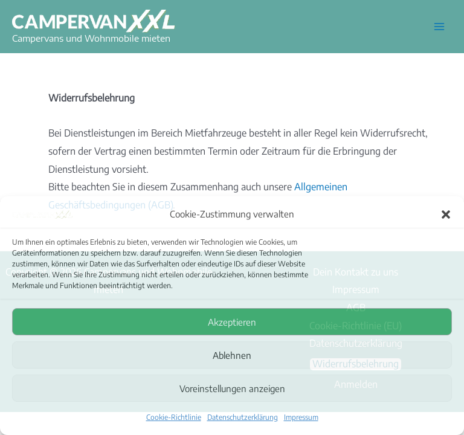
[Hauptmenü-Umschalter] (439, 26)
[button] (446, 214)
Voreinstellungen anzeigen (232, 388)
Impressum (301, 417)
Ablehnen (232, 355)
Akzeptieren (232, 322)
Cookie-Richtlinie (173, 417)
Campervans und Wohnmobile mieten (91, 38)
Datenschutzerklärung (242, 417)
